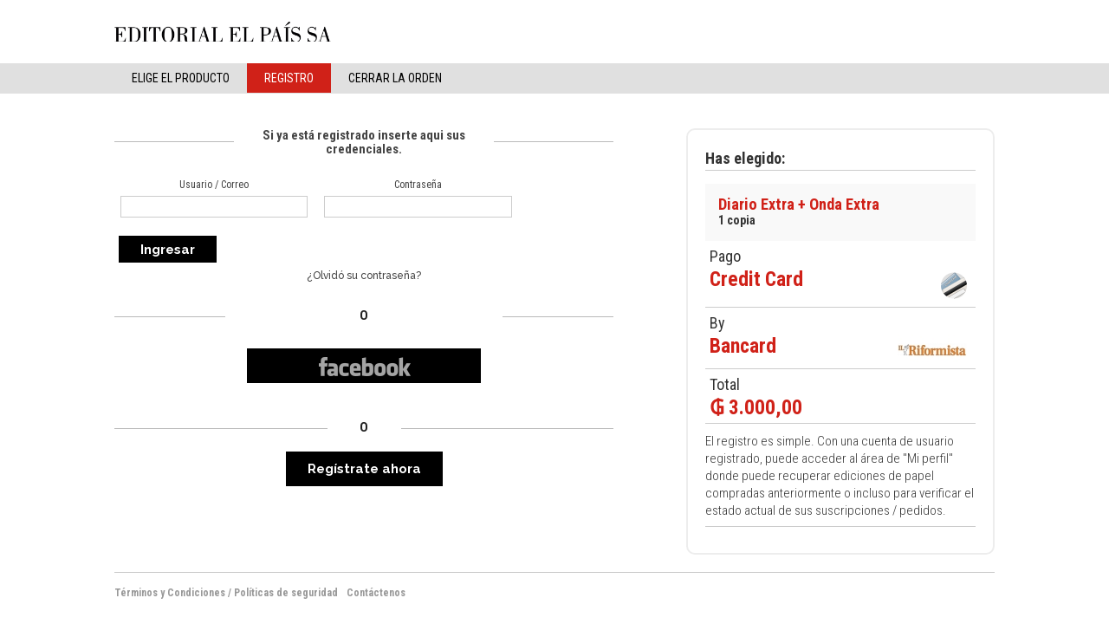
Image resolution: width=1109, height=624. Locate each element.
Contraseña (418, 185)
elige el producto (181, 78)
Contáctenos (376, 593)
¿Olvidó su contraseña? (364, 276)
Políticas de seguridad (286, 593)
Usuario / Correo (214, 185)
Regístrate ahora (364, 469)
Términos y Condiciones (169, 593)
